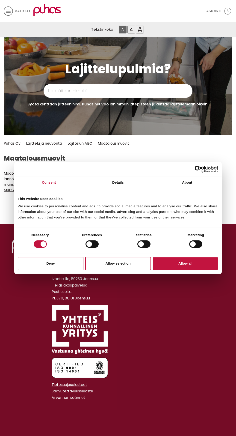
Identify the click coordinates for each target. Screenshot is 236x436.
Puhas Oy (12, 143)
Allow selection (117, 263)
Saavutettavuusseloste (72, 391)
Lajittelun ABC (80, 143)
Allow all (185, 263)
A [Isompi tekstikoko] (131, 29)
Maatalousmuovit (113, 143)
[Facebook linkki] (50, 409)
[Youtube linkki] (57, 409)
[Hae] (170, 91)
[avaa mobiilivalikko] (17, 11)
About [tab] (187, 182)
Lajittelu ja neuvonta (44, 143)
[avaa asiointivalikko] (219, 11)
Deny (50, 263)
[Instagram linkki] (53, 409)
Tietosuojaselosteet (69, 384)
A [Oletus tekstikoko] (122, 29)
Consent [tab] (49, 182)
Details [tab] (118, 182)
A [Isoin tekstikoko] (140, 29)
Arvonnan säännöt (68, 397)
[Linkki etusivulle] (47, 10)
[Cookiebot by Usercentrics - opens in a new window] (198, 169)
